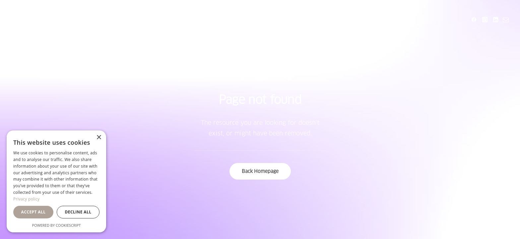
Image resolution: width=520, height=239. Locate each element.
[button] (475, 19)
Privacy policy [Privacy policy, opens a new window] (26, 199)
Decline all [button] (78, 212)
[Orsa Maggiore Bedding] (29, 19)
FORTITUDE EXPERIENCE (225, 19)
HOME (164, 19)
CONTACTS (349, 19)
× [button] (98, 137)
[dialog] (56, 181)
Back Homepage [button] (260, 171)
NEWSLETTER (299, 19)
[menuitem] (164, 19)
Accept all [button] (33, 212)
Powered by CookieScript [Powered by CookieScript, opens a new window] (56, 225)
